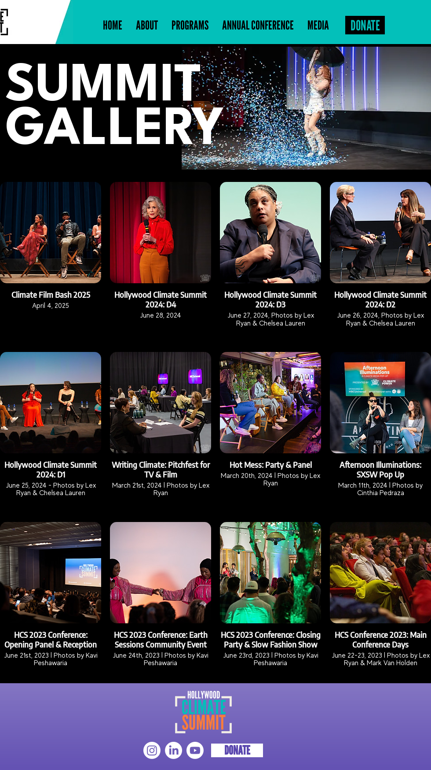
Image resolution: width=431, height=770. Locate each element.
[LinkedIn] (173, 750)
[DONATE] (365, 25)
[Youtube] (195, 750)
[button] (189, 25)
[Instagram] (152, 750)
